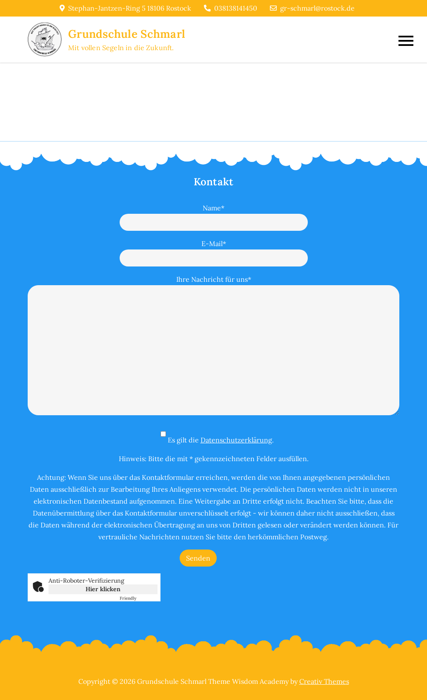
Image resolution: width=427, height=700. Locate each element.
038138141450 (230, 8)
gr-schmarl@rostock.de (312, 8)
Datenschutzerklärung (236, 440)
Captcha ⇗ (139, 598)
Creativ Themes (324, 681)
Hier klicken (103, 589)
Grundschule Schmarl (126, 34)
